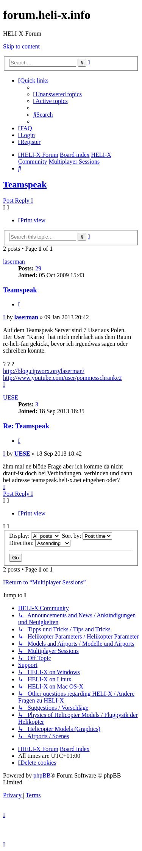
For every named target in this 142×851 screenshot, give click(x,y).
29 (38, 268)
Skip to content (21, 46)
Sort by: (87, 535)
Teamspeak (25, 184)
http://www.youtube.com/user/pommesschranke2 (62, 378)
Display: (34, 535)
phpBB (41, 775)
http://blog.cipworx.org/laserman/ (43, 371)
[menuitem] (57, 94)
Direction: (39, 543)
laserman (14, 261)
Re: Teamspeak (26, 426)
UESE (10, 397)
